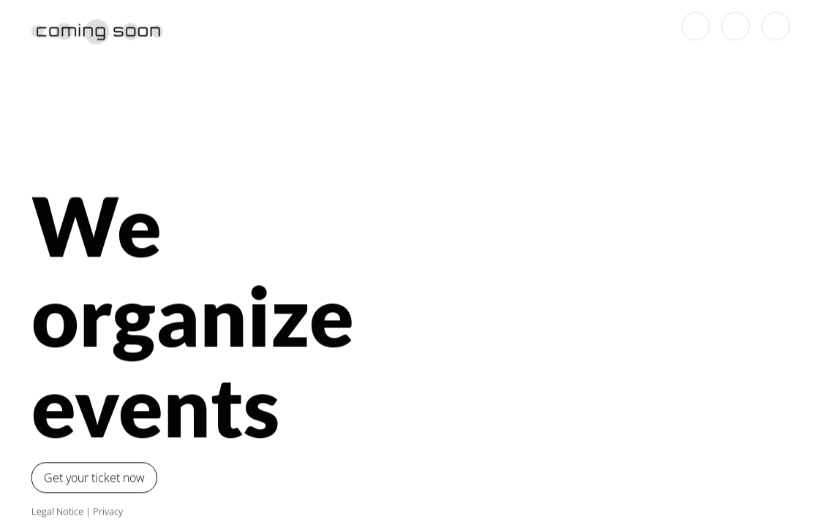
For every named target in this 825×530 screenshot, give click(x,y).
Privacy (104, 511)
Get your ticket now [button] (90, 477)
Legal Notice (54, 511)
